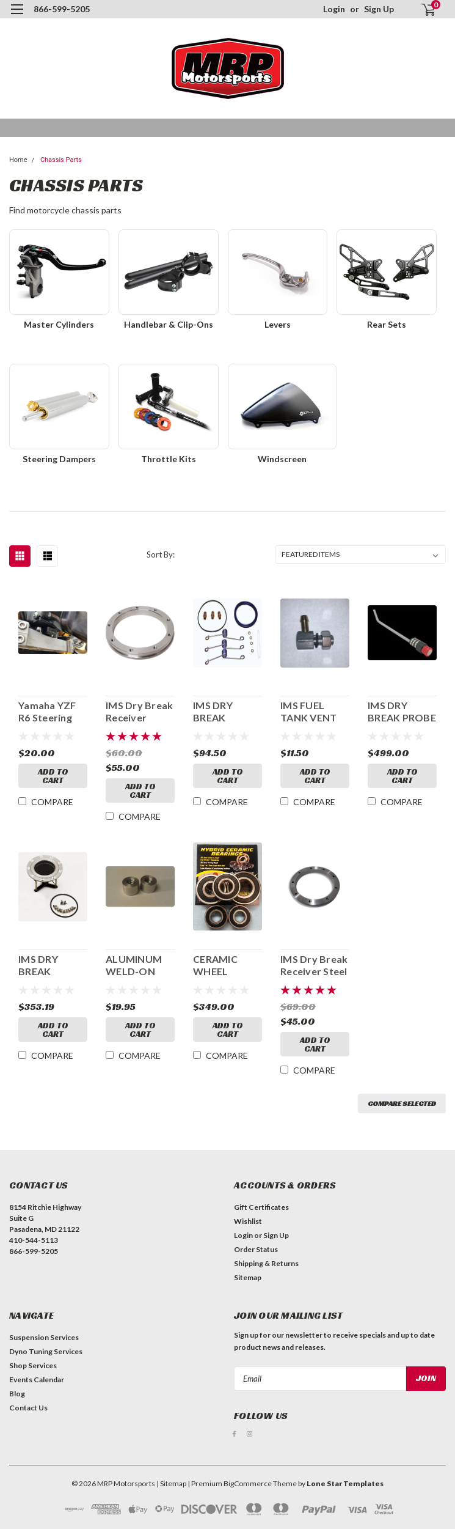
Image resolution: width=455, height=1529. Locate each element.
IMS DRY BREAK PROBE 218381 (402, 711)
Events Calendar (36, 1379)
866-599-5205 (62, 9)
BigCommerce (248, 1483)
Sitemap (247, 1277)
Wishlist (248, 1221)
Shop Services (33, 1365)
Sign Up (379, 9)
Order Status (256, 1249)
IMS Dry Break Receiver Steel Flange (314, 965)
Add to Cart (53, 776)
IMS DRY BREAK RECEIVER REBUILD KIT (223, 711)
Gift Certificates (261, 1207)
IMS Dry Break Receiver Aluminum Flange (139, 711)
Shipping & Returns (266, 1263)
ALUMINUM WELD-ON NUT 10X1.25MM (134, 965)
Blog (17, 1393)
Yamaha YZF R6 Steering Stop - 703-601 (52, 711)
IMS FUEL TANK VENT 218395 (308, 711)
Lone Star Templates (345, 1483)
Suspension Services (44, 1337)
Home (18, 160)
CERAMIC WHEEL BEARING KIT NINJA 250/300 (227, 965)
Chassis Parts (61, 160)
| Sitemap (171, 1483)
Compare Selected (402, 1103)
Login (334, 9)
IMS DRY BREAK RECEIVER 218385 (41, 965)
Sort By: (161, 554)
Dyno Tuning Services (45, 1351)
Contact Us (28, 1407)
